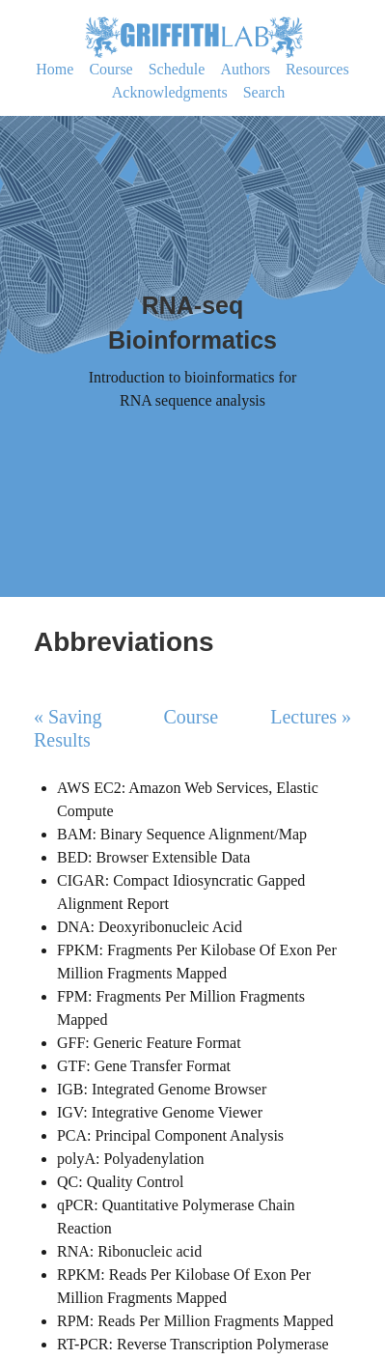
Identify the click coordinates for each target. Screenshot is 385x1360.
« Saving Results (68, 728)
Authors (245, 69)
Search (264, 92)
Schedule (177, 69)
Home (54, 69)
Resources (317, 69)
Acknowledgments (170, 92)
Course (110, 69)
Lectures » (310, 716)
